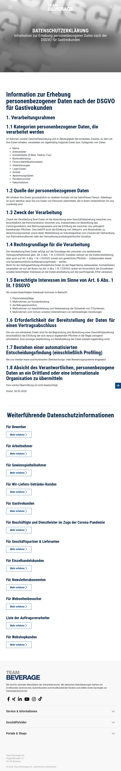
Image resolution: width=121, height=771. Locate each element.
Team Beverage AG (15, 755)
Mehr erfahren (17, 434)
